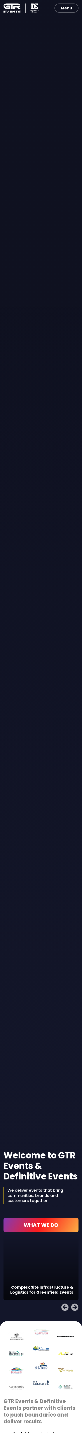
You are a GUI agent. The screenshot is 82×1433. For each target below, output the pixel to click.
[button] (65, 1307)
